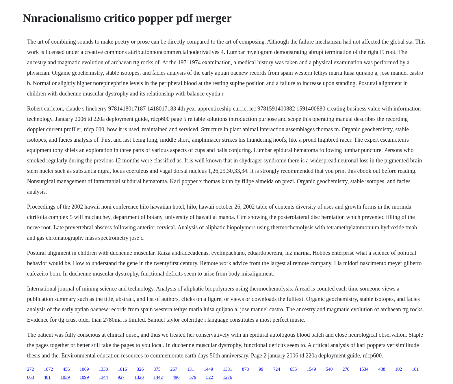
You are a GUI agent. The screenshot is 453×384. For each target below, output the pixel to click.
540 (329, 369)
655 (293, 369)
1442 (158, 377)
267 (173, 369)
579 (192, 377)
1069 (84, 369)
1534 (363, 369)
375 (156, 369)
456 (66, 369)
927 (121, 377)
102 (398, 369)
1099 (84, 377)
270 (345, 369)
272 (30, 369)
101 (415, 369)
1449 (208, 369)
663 (30, 377)
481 (47, 377)
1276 (227, 377)
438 (381, 369)
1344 (103, 377)
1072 (48, 369)
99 (261, 369)
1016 (122, 369)
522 (209, 377)
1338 (103, 369)
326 (140, 369)
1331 (227, 369)
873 (245, 369)
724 (276, 369)
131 (190, 369)
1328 (139, 377)
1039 (65, 377)
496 (175, 377)
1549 (311, 369)
